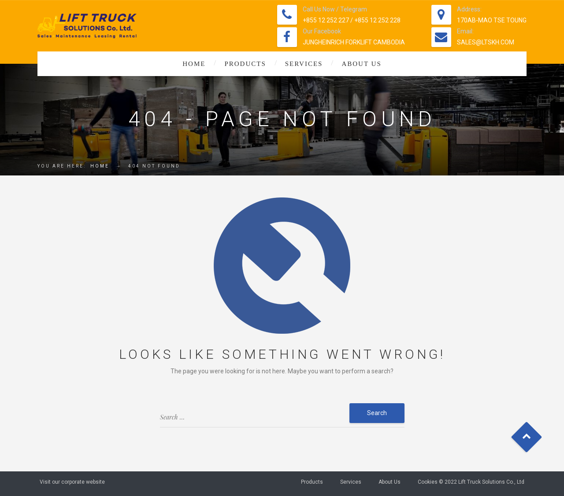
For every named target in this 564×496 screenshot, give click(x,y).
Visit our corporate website (72, 482)
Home (193, 63)
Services (304, 63)
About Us (361, 63)
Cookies (428, 482)
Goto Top (526, 437)
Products (245, 63)
